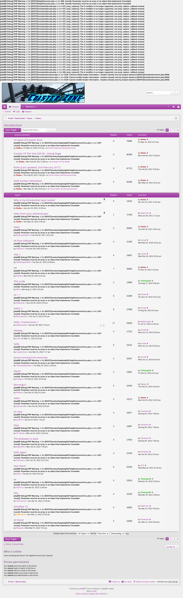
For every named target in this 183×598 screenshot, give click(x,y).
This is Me (19, 281)
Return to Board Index (15, 544)
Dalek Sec (145, 213)
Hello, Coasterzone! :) (26, 322)
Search (173, 93)
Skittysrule (20, 303)
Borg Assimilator (22, 235)
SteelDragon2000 (23, 262)
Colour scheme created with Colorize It (91, 594)
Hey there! (20, 465)
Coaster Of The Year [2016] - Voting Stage (37, 153)
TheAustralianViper (24, 365)
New (11, 129)
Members (30, 107)
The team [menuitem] (128, 582)
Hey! (16, 425)
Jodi (17, 338)
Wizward (19, 528)
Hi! (15, 267)
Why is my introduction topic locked (34, 200)
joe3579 (19, 420)
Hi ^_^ (17, 294)
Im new (18, 411)
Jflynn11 (19, 487)
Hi (15, 479)
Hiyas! (17, 371)
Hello (17, 227)
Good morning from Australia (31, 357)
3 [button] (174, 130)
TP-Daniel (20, 433)
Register (28, 112)
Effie (18, 289)
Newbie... (19, 330)
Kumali (143, 240)
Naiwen (19, 393)
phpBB (82, 589)
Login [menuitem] (174, 107)
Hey (16, 493)
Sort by (100, 533)
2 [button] (170, 130)
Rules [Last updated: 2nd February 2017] (37, 167)
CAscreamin (21, 501)
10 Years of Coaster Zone (28, 140)
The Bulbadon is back (26, 438)
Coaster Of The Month (61, 162)
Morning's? (20, 384)
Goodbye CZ (21, 506)
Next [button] (177, 130)
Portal (10, 118)
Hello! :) (18, 308)
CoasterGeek (21, 352)
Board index (21, 118)
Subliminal (20, 514)
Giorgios (19, 379)
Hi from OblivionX (24, 240)
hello (16, 344)
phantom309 (21, 406)
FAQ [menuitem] (169, 107)
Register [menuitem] (179, 107)
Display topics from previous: (72, 533)
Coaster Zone (34, 118)
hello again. (20, 452)
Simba (19, 148)
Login (18, 112)
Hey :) (17, 254)
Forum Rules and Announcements (62, 148)
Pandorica (145, 411)
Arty (95, 591)
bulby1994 (20, 447)
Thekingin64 (146, 281)
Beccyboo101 (21, 316)
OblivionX (20, 249)
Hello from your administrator (31, 213)
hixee (18, 474)
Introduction (47, 118)
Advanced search (178, 93)
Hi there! (19, 520)
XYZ (142, 465)
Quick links (5, 107)
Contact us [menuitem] (115, 582)
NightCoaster (21, 325)
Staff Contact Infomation (28, 180)
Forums (15, 107)
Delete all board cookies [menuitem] (145, 582)
